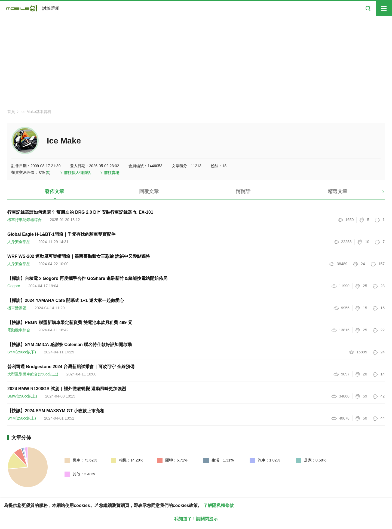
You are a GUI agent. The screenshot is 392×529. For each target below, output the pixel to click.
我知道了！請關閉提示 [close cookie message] (196, 518)
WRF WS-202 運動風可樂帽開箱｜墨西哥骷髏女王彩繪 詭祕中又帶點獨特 (78, 256)
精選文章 (337, 191)
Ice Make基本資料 (35, 111)
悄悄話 (243, 191)
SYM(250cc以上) (21, 418)
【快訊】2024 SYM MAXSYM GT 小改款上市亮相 (56, 410)
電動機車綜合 (18, 330)
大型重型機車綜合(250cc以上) (32, 374)
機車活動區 (16, 308)
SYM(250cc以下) (21, 352)
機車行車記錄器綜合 (24, 220)
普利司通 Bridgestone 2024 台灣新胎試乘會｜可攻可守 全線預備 (70, 366)
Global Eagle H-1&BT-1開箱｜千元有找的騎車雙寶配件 (61, 234)
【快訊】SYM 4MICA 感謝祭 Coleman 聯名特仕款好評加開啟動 (69, 344)
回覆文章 (149, 191)
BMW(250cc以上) (22, 396)
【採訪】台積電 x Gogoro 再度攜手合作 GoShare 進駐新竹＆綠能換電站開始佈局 (87, 278)
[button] (378, 193)
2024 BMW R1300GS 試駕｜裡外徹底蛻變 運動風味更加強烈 (66, 388)
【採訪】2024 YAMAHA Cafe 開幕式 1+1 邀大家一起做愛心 (65, 300)
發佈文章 (54, 191)
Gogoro (13, 286)
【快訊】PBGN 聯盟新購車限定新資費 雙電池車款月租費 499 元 (69, 322)
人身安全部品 (18, 242)
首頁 (11, 111)
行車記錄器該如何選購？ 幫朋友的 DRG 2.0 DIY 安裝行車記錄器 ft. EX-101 (80, 212)
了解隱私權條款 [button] (218, 505)
